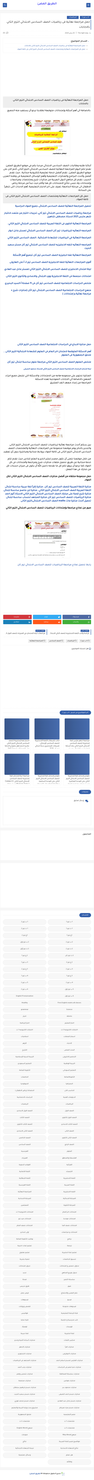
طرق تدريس (24, 1286)
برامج (69, 1239)
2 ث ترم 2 (69, 949)
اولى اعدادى (24, 1232)
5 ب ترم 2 (24, 983)
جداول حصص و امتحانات (69, 1266)
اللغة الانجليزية (69, 1178)
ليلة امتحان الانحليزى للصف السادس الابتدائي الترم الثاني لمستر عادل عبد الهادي (47, 269)
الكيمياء (69, 1172)
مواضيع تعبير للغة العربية (69, 1442)
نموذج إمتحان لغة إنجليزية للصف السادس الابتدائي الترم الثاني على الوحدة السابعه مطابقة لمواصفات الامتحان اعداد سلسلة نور (48, 781)
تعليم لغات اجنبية (24, 1246)
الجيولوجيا (24, 1084)
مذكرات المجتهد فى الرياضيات (24, 1361)
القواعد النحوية (24, 1165)
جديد (24, 1273)
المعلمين (24, 1205)
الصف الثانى (69, 1131)
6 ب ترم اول (69, 996)
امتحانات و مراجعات (69, 1232)
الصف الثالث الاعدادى (69, 1124)
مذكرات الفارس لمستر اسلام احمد (69, 1361)
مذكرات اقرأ (69, 1347)
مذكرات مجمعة (24, 1381)
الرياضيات (73, 17)
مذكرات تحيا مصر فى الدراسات (69, 1367)
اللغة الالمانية (24, 1172)
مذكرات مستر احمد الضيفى (69, 1394)
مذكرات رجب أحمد (24, 1367)
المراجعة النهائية (37, 641)
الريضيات (24, 1104)
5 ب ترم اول (69, 989)
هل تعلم (69, 1455)
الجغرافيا (69, 1084)
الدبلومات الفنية (69, 1097)
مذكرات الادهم (24, 1347)
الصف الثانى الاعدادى (25, 1131)
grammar (24, 1010)
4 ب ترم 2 (69, 983)
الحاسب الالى (69, 1091)
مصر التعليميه (69, 1415)
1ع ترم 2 (25, 935)
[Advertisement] (47, 74)
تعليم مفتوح (25, 1253)
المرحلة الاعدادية (24, 1199)
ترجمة (69, 1246)
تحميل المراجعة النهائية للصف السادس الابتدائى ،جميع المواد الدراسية (53, 206)
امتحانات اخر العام (69, 1212)
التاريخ (24, 1050)
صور (69, 1286)
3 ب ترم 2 (69, 969)
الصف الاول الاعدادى (24, 1111)
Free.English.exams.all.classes (69, 1003)
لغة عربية (24, 1334)
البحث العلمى (69, 1050)
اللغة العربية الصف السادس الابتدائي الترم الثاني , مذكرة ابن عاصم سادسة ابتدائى (47, 490)
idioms (69, 1016)
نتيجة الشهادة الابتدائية (24, 1448)
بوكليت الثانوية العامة (24, 1239)
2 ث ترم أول (24, 949)
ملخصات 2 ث (24, 1421)
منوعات (25, 1435)
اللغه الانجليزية (69, 1192)
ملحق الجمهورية (24, 1415)
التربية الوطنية (69, 1064)
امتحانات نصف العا (69, 1226)
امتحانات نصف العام (25, 1226)
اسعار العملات (69, 1037)
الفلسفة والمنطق (69, 1158)
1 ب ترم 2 (24, 922)
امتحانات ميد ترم (24, 1219)
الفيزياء (25, 1158)
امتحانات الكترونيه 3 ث (24, 1212)
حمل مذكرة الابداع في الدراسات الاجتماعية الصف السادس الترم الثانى (54, 344)
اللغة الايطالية (24, 1178)
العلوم (69, 1151)
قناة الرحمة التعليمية (69, 1313)
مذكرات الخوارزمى (69, 1354)
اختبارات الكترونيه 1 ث (24, 1030)
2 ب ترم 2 (69, 942)
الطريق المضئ (47, 3)
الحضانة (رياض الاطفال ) (24, 1091)
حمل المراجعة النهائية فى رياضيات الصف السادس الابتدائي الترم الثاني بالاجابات (54, 46)
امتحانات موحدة (69, 1219)
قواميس (24, 1313)
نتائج (24, 1442)
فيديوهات (24, 1300)
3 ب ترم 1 (24, 962)
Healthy (25, 1003)
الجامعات (24, 1077)
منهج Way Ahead (69, 1435)
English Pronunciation (24, 996)
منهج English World (24, 1428)
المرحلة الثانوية (69, 1205)
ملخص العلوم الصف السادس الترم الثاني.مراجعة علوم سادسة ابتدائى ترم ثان (49, 362)
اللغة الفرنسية (24, 1185)
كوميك (24, 1327)
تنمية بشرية (24, 1259)
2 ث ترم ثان (69, 956)
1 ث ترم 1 (69, 929)
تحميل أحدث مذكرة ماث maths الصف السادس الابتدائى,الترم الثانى (56, 501)
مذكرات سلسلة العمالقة (69, 1374)
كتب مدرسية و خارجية (69, 1320)
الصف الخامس (24, 1138)
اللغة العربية (69, 1185)
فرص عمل (25, 1293)
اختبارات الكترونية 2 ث (69, 1030)
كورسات (69, 1327)
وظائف (69, 1462)
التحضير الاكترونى (69, 1057)
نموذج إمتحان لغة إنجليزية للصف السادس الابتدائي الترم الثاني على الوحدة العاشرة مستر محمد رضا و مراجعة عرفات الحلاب (78, 781)
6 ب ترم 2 (85, 17)
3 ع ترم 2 (25, 969)
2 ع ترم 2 (69, 962)
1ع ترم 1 (69, 935)
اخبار (24, 1016)
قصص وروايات (24, 1307)
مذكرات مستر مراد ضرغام (69, 1408)
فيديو (69, 1300)
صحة (24, 1280)
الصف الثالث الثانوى (24, 1124)
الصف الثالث (24, 1118)
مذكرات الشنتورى (24, 1354)
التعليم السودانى (69, 1070)
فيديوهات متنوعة (69, 1307)
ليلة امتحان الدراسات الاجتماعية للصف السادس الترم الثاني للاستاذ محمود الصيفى (57, 369)
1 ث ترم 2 (24, 929)
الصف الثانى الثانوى (69, 1138)
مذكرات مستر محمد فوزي (25, 1401)
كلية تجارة (24, 1320)
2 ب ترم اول (24, 942)
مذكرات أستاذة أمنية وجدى (24, 1340)
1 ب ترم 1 (69, 922)
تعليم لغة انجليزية (69, 1253)
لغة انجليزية (69, 1334)
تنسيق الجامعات (69, 1259)
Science (69, 1010)
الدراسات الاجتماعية (24, 1097)
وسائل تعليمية (25, 1455)
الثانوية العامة (24, 1070)
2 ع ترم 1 (25, 956)
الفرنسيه (24, 1151)
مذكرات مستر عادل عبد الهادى (69, 1401)
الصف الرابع (69, 1145)
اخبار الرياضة (24, 1023)
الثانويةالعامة (69, 1077)
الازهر (25, 1043)
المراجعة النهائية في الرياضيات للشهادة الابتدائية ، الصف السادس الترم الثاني (49, 238)
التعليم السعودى (24, 1064)
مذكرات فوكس (69, 1381)
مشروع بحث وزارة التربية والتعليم (24, 1408)
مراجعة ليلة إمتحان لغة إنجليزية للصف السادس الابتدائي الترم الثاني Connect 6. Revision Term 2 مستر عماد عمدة (17, 781)
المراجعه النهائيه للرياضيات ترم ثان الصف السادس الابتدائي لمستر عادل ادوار (49, 231)
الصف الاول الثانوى (69, 1118)
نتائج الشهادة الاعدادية (69, 1448)
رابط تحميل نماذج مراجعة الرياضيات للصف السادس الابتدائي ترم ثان (54, 565)
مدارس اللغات (69, 1340)
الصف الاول (69, 1111)
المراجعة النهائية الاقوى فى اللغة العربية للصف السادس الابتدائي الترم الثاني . (49, 224)
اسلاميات (24, 1037)
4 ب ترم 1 (24, 976)
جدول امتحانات (24, 1266)
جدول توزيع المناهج (69, 1273)
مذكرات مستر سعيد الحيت (24, 1394)
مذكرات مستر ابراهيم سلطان (24, 1388)
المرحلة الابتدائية (69, 1199)
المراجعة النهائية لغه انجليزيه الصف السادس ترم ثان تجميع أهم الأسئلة (52, 255)
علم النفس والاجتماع (69, 1293)
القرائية (69, 1165)
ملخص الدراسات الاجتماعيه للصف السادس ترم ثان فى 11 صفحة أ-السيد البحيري (48, 283)
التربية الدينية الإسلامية (25, 1057)
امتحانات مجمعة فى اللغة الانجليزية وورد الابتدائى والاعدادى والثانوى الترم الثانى (48, 276)
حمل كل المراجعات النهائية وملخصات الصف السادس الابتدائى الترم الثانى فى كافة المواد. (51, 49)
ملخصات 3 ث (69, 1428)
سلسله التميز (69, 1280)
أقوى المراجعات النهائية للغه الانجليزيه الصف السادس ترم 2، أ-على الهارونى (50, 262)
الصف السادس (56, 641)
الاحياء (69, 1043)
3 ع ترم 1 (69, 976)
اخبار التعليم (69, 1023)
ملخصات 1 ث (69, 1421)
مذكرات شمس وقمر (25, 1374)
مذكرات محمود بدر (69, 1388)
